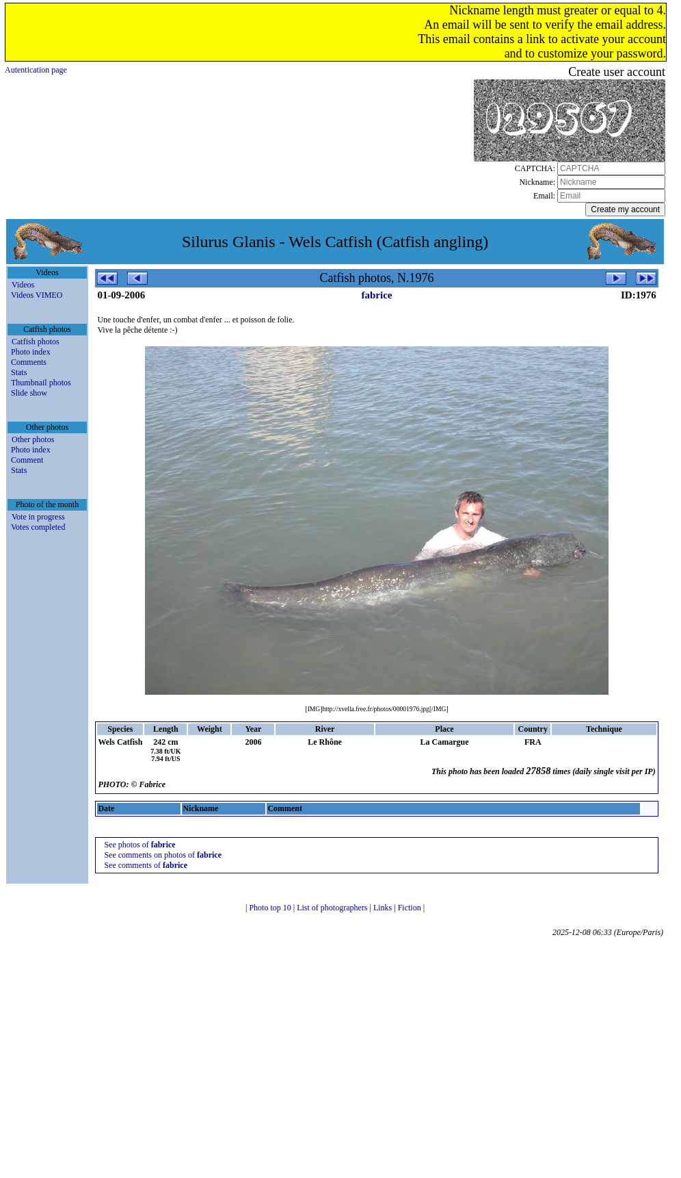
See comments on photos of (163, 855)
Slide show (29, 393)
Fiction (410, 907)
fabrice (377, 295)
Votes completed (38, 527)
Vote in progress (38, 517)
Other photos (33, 439)
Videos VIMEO (36, 295)
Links (383, 907)
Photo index (31, 352)
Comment (27, 460)
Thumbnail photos (41, 382)
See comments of (145, 865)
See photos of (139, 844)
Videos (23, 285)
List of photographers (333, 907)
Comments (28, 362)
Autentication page (36, 70)
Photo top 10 (271, 907)
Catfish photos (35, 341)
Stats (19, 372)
